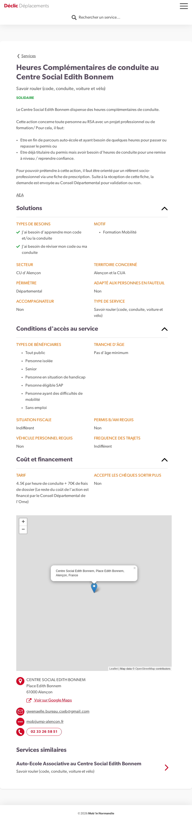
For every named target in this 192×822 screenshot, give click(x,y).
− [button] (23, 530)
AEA (20, 195)
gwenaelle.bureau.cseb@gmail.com (57, 712)
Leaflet (113, 668)
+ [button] (23, 522)
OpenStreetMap (145, 668)
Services (28, 56)
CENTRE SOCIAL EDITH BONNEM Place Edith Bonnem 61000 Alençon (56, 686)
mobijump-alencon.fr (44, 722)
